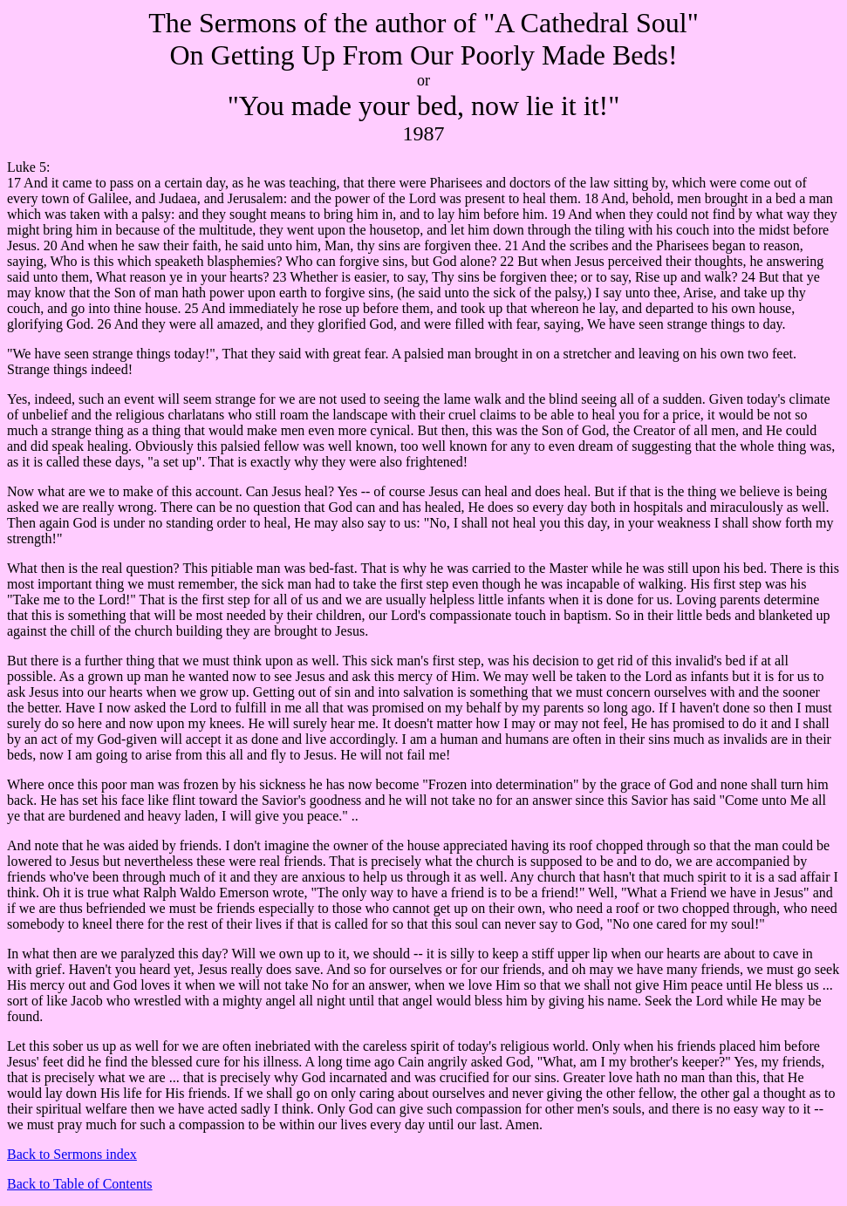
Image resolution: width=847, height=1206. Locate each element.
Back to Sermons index (72, 1154)
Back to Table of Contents (80, 1183)
